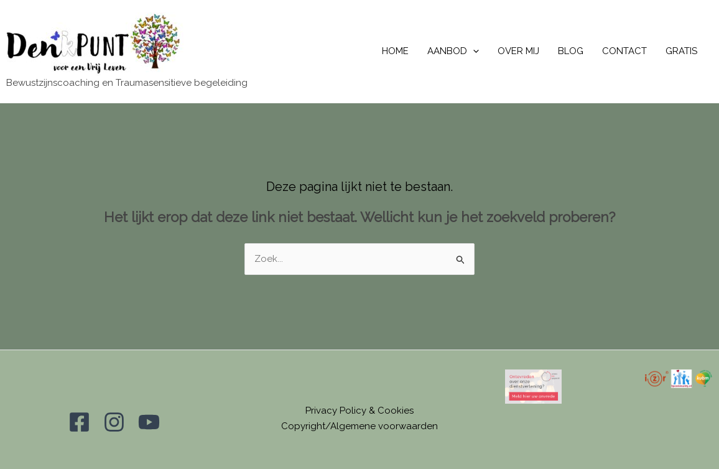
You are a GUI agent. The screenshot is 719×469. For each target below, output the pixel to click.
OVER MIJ (518, 51)
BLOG (570, 51)
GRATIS (681, 51)
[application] (473, 51)
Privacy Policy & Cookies (359, 410)
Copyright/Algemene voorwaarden (359, 426)
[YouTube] (149, 422)
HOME (395, 51)
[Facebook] (79, 422)
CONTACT (624, 51)
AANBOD (453, 51)
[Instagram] (114, 422)
